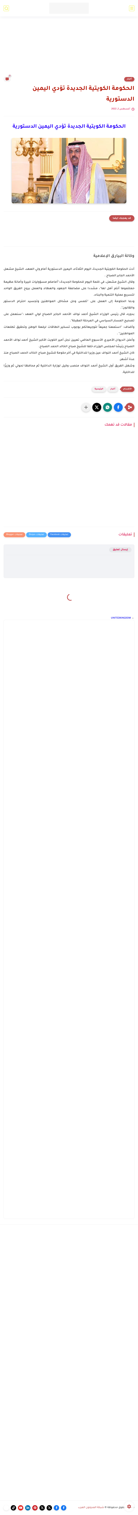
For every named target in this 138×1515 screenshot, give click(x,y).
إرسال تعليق (120, 549)
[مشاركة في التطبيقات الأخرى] (86, 407)
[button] (118, 407)
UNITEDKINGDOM (121, 618)
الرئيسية (99, 389)
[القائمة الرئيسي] (131, 8)
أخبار (129, 79)
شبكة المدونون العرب (91, 1507)
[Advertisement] (69, 49)
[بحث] (6, 8)
